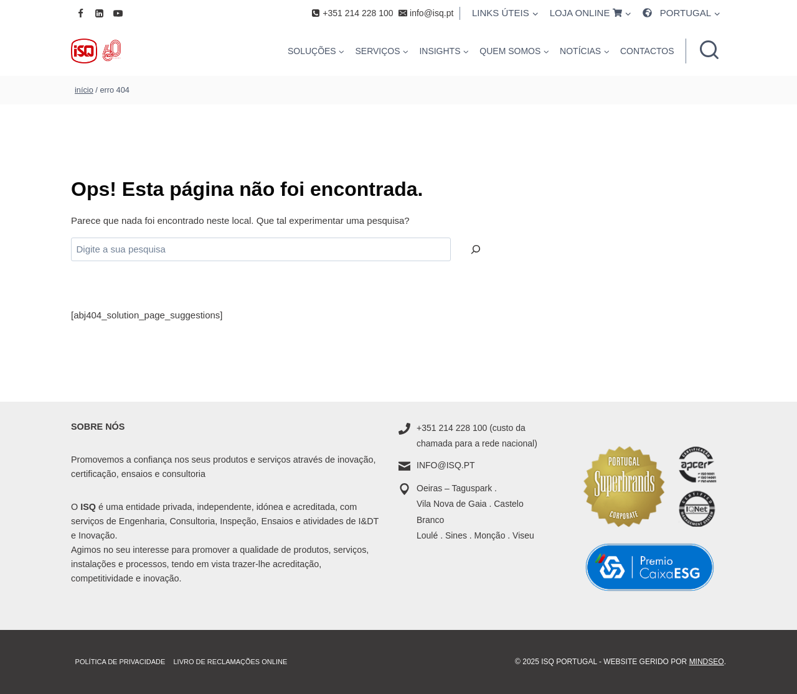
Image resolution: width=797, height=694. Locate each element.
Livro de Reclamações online (230, 661)
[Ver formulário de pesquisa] (709, 51)
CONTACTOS (647, 51)
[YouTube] (117, 13)
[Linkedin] (99, 13)
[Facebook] (80, 13)
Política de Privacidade (120, 661)
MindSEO (706, 661)
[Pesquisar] (475, 249)
